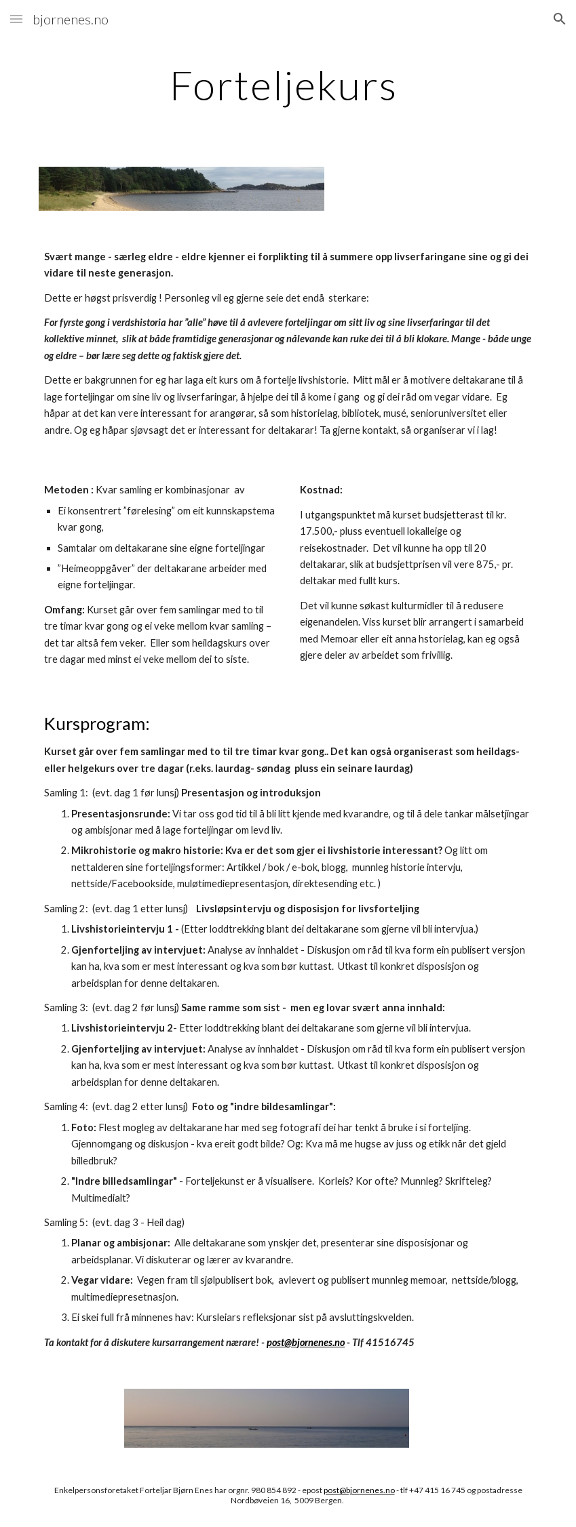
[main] (288, 85)
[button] (16, 18)
